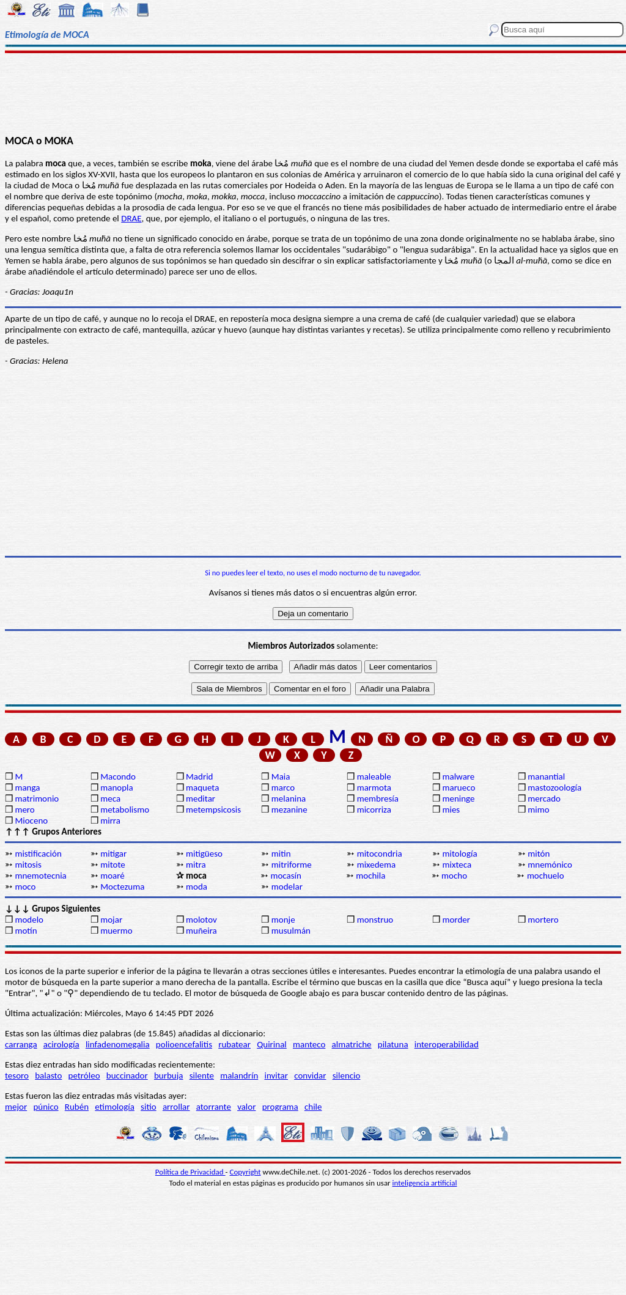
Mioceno (31, 820)
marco (283, 787)
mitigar (113, 853)
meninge (458, 798)
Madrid (199, 776)
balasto (48, 1075)
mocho (454, 875)
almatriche (352, 1044)
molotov (201, 919)
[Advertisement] (313, 92)
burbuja (168, 1075)
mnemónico (550, 864)
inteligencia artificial (424, 1182)
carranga (21, 1044)
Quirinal (272, 1044)
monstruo (375, 919)
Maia (280, 776)
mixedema (376, 864)
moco (25, 886)
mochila (370, 875)
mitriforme (291, 864)
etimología (114, 1106)
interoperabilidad (446, 1044)
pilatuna (393, 1044)
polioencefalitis (184, 1044)
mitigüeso (204, 853)
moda (196, 886)
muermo (116, 930)
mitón (539, 853)
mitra (196, 864)
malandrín (239, 1075)
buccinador (127, 1075)
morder (456, 919)
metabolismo (124, 809)
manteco (309, 1044)
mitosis (28, 864)
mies (451, 809)
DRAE (131, 218)
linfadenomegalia (118, 1044)
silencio (347, 1075)
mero (24, 809)
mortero (543, 919)
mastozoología (554, 787)
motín (26, 930)
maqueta (202, 787)
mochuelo (545, 875)
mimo (538, 809)
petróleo (84, 1075)
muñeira (201, 930)
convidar (310, 1075)
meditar (200, 798)
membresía (378, 798)
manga (27, 787)
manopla (116, 787)
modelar (287, 886)
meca (110, 798)
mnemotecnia (40, 875)
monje (283, 919)
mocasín (285, 875)
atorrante (213, 1106)
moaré (112, 875)
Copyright (245, 1171)
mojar (111, 919)
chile (313, 1106)
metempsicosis (213, 809)
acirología (61, 1044)
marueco (458, 787)
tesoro (17, 1075)
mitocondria (379, 853)
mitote (112, 864)
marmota (374, 787)
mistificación (38, 853)
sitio (148, 1106)
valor (246, 1106)
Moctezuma (122, 886)
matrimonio (37, 798)
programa (280, 1106)
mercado (544, 798)
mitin (281, 853)
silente (202, 1075)
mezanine (289, 809)
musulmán (291, 930)
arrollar (176, 1106)
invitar (276, 1075)
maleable (374, 776)
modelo (29, 919)
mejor (16, 1106)
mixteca (456, 864)
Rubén (77, 1106)
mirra (110, 820)
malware (458, 776)
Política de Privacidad (190, 1171)
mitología (459, 853)
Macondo (118, 776)
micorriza (374, 809)
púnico (45, 1106)
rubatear (234, 1044)
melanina (288, 798)
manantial (546, 776)
